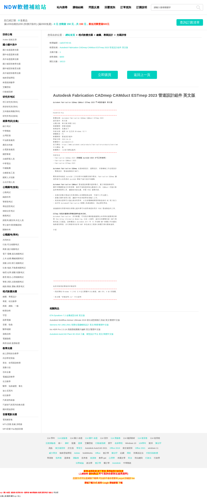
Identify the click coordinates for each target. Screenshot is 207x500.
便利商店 (93, 473)
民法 (130, 458)
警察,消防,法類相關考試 (13, 282)
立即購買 (104, 75)
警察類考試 (8, 202)
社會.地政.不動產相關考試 (14, 268)
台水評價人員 (9, 182)
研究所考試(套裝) (10, 116)
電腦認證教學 (9, 377)
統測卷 (93, 458)
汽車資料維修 (9, 400)
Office (97, 453)
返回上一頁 (142, 75)
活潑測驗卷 (51, 443)
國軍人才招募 (9, 177)
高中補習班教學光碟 (12, 73)
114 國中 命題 (91, 438)
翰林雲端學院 (9, 78)
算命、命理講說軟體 (12, 363)
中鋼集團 (7, 168)
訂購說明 (141, 7)
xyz (1, 492)
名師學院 (119, 443)
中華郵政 (7, 131)
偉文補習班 (60, 448)
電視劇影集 (8, 419)
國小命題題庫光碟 (11, 50)
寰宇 (110, 443)
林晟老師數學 (9, 82)
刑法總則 (139, 458)
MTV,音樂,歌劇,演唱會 (12, 424)
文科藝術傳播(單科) (11, 111)
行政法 (148, 458)
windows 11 (153, 448)
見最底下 (65, 128)
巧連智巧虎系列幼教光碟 (14, 405)
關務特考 (7, 229)
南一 (60, 443)
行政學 (157, 458)
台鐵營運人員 (9, 159)
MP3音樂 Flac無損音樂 (13, 429)
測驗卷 (76, 458)
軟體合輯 (7, 310)
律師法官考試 (9, 211)
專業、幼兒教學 (10, 301)
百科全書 (7, 372)
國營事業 (7, 154)
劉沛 (151, 443)
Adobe (77, 453)
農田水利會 (8, 145)
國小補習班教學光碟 (12, 64)
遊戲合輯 (7, 334)
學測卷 (50, 458)
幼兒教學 (7, 395)
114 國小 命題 (76, 438)
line (133, 478)
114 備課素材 (129, 438)
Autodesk (116, 463)
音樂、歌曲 (8, 324)
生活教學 (7, 381)
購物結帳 (78, 7)
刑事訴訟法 (138, 453)
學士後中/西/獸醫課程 (12, 225)
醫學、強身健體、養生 (13, 386)
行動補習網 (8, 92)
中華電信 (7, 163)
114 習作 (104, 438)
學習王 (79, 448)
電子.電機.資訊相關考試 (13, 254)
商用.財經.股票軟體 (11, 343)
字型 (5, 315)
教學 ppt (102, 458)
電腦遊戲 (7, 338)
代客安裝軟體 (152, 453)
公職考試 (7, 192)
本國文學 (121, 458)
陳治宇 (158, 443)
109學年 (142, 443)
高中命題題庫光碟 (11, 59)
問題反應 (94, 7)
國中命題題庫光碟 (11, 54)
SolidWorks (88, 453)
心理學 (112, 458)
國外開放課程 (9, 409)
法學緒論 (80, 463)
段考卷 (85, 458)
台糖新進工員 (9, 173)
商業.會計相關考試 (11, 249)
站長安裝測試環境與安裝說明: (65, 286)
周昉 (129, 453)
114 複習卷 (142, 438)
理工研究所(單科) (10, 102)
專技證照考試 (9, 206)
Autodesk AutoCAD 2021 (96, 448)
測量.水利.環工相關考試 (13, 263)
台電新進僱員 (9, 149)
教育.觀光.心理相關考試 (13, 277)
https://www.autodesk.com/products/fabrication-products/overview (90, 144)
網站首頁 (70, 35)
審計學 (107, 463)
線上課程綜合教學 (11, 353)
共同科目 (7, 240)
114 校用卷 (155, 438)
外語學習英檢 (9, 358)
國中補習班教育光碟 (12, 68)
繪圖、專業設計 (10, 297)
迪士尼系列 (8, 391)
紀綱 (122, 453)
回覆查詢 (110, 7)
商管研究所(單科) (10, 107)
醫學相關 (7, 329)
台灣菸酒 (7, 135)
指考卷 (59, 458)
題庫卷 (67, 458)
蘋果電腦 (7, 320)
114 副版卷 (62, 438)
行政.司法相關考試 (11, 244)
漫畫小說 (7, 367)
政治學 (89, 463)
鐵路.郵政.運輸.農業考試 (13, 286)
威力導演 (53, 453)
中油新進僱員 (9, 140)
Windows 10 (130, 443)
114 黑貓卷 (115, 438)
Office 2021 (140, 448)
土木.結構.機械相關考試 (13, 258)
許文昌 (71, 448)
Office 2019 (115, 448)
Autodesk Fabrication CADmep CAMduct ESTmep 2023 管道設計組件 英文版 (124, 95)
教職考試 (7, 215)
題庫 (80, 443)
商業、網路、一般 (11, 306)
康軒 (67, 443)
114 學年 (51, 438)
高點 (51, 448)
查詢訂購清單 (190, 22)
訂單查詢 (125, 7)
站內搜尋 (62, 7)
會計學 (106, 453)
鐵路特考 (7, 197)
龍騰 (74, 443)
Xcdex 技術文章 (10, 39)
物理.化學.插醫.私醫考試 (13, 272)
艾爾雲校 (7, 87)
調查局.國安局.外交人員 (13, 220)
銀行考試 (7, 126)
